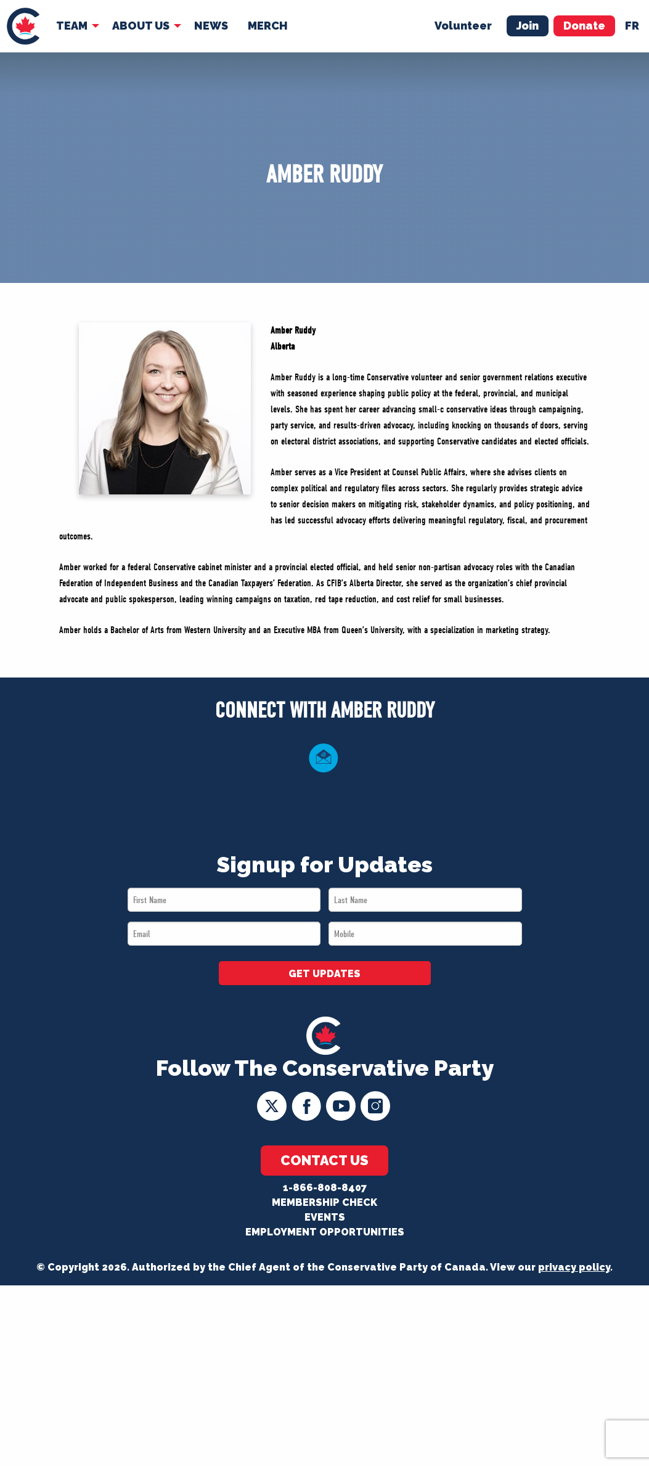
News (211, 25)
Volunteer (463, 25)
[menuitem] (23, 26)
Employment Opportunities (324, 1232)
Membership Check (324, 1202)
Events (324, 1217)
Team (72, 25)
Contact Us (324, 1160)
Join (527, 25)
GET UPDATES (324, 974)
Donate (584, 25)
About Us (140, 25)
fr (632, 25)
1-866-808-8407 (325, 1188)
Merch (268, 25)
